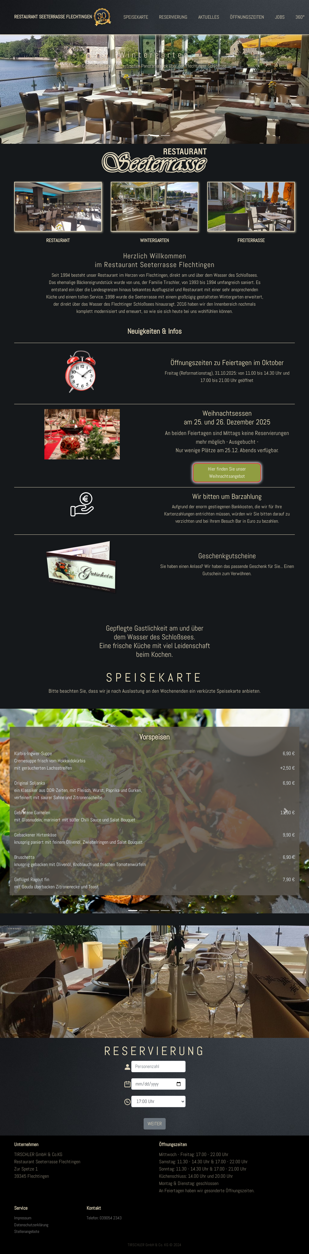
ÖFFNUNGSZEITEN (247, 17)
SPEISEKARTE (135, 17)
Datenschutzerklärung (31, 1224)
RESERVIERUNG (173, 17)
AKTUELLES (208, 17)
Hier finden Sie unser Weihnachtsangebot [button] (227, 472)
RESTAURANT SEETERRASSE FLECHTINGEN (63, 17)
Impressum (22, 1218)
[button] (23, 82)
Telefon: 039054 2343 (104, 1218)
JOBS (280, 17)
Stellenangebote (26, 1231)
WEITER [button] (155, 1123)
